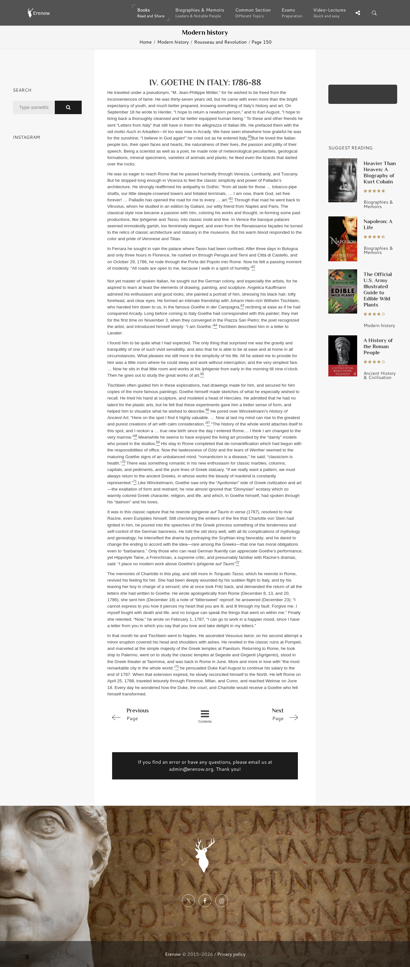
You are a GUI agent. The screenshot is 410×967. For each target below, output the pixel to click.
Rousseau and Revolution (220, 42)
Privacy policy (231, 954)
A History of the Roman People (378, 346)
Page (146, 714)
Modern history (173, 42)
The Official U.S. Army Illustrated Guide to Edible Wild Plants (378, 289)
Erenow (173, 954)
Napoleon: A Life (378, 224)
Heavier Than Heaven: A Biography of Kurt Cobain (380, 172)
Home (145, 42)
